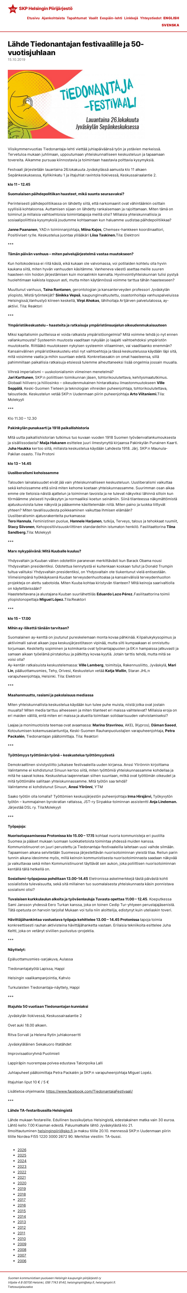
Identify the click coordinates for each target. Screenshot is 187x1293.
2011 (21, 1233)
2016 (22, 1205)
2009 (22, 1244)
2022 (22, 1172)
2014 (22, 1216)
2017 (22, 1199)
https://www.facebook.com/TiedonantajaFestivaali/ (89, 1091)
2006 (22, 1261)
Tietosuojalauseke (20, 1287)
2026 (22, 1150)
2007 (22, 1255)
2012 (22, 1227)
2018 (22, 1194)
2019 (22, 1188)
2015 (22, 1211)
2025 (22, 1155)
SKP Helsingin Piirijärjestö (45, 8)
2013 (22, 1222)
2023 (22, 1166)
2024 (22, 1161)
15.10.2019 (16, 59)
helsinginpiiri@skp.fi (55, 1131)
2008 (22, 1249)
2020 (22, 1183)
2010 (22, 1238)
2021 (22, 1177)
